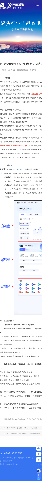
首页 (37, 6)
